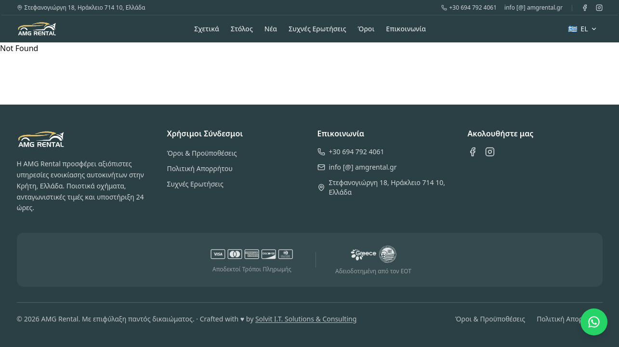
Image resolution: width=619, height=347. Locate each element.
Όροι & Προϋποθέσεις (202, 153)
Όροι (366, 28)
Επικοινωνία (406, 28)
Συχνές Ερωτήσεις (317, 28)
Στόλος (242, 28)
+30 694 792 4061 (469, 8)
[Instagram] (599, 7)
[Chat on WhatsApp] (593, 321)
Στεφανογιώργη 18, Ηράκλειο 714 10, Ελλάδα (81, 8)
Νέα (270, 28)
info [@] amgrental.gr (533, 8)
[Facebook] (584, 7)
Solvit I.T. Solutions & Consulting (305, 318)
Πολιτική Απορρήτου (200, 168)
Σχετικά (206, 28)
